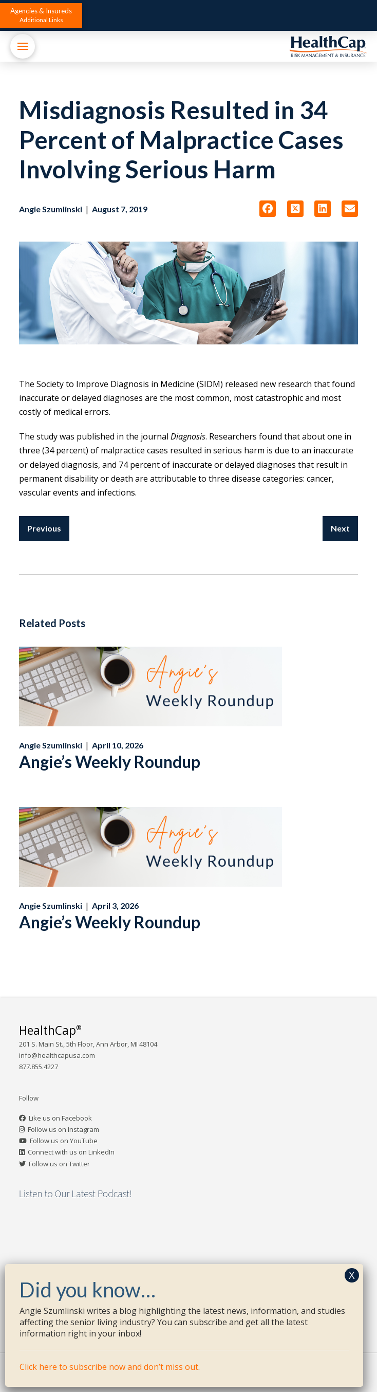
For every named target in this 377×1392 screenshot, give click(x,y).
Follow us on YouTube (64, 1140)
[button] (41, 15)
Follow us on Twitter (59, 1163)
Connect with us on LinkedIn (71, 1152)
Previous (44, 528)
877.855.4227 (38, 1066)
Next (340, 528)
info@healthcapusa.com (57, 1055)
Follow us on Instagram (63, 1129)
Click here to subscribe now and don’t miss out (109, 1366)
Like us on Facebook (60, 1118)
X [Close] (352, 1275)
